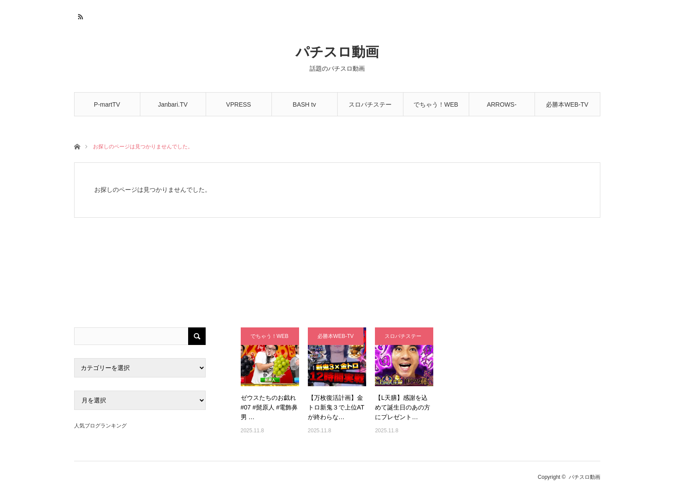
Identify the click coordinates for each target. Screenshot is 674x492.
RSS (79, 15)
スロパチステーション (370, 108)
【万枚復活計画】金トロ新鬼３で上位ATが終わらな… (336, 407)
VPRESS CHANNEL (238, 108)
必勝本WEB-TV (567, 104)
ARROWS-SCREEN (502, 108)
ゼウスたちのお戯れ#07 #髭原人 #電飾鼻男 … (269, 407)
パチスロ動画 (337, 52)
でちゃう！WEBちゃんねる (436, 108)
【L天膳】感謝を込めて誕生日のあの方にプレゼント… (402, 407)
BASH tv (304, 104)
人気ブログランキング (100, 426)
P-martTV (107, 104)
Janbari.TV (173, 104)
